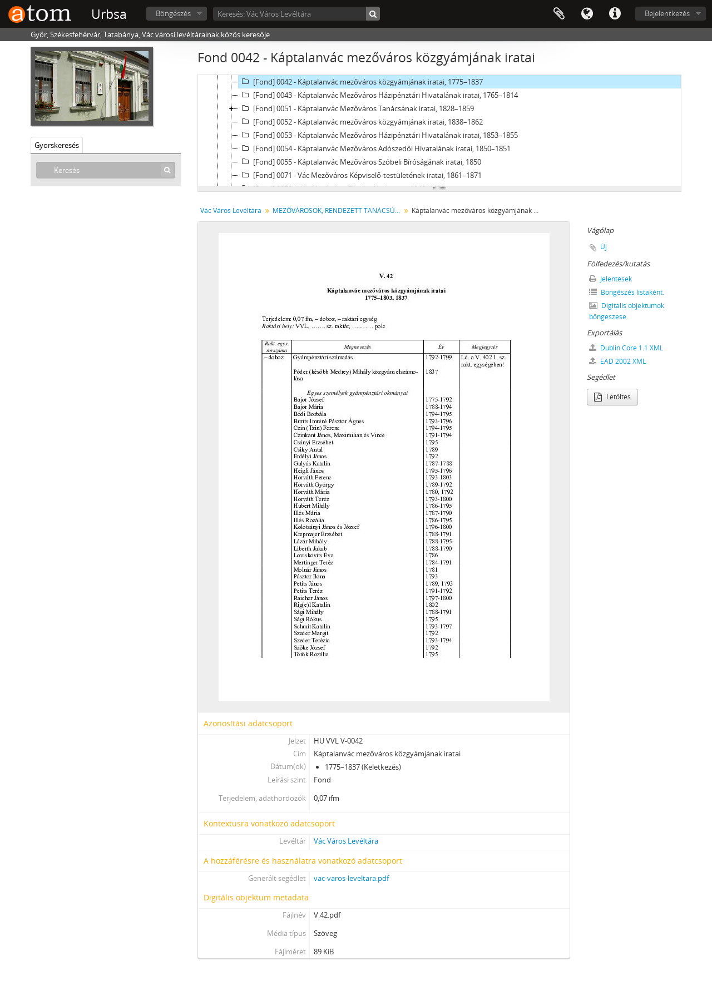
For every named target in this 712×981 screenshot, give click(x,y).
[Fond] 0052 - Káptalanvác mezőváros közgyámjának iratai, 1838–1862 (361, 121)
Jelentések (610, 279)
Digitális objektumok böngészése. (626, 311)
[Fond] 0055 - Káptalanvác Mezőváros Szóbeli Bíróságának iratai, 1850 (360, 162)
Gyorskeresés (56, 145)
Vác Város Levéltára (230, 210)
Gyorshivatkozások (615, 14)
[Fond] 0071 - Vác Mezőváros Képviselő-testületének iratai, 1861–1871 (360, 175)
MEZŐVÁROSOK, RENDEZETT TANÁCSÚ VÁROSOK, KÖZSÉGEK (338, 210)
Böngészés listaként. (626, 292)
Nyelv (587, 14)
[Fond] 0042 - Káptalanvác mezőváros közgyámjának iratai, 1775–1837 (361, 81)
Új (603, 246)
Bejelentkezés (667, 13)
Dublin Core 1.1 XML (626, 348)
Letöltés (612, 397)
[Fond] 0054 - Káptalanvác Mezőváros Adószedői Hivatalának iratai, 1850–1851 (375, 148)
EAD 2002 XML (617, 361)
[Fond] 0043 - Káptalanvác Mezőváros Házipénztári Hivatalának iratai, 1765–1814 (378, 95)
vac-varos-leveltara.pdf (351, 878)
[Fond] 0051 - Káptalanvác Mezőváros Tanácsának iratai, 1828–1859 (356, 108)
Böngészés (173, 13)
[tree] (439, 130)
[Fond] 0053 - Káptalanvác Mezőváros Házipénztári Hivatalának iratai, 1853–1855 (378, 135)
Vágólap (559, 14)
